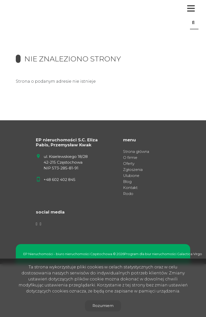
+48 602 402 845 (59, 179)
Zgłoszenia (133, 169)
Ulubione (131, 175)
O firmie (130, 157)
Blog (127, 181)
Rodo (128, 193)
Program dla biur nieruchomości (150, 254)
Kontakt (130, 187)
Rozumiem (103, 305)
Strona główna (136, 151)
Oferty (129, 163)
